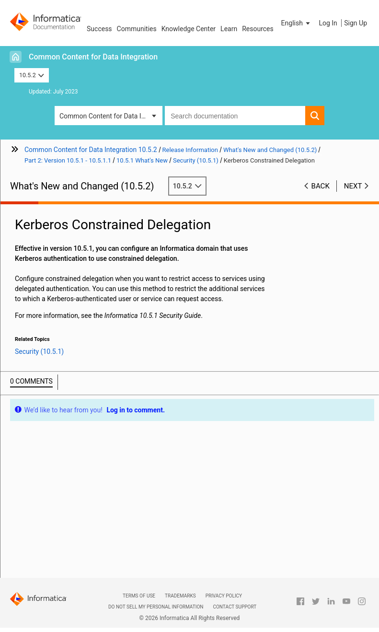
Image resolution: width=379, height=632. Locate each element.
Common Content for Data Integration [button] (110, 116)
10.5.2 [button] (31, 75)
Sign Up (355, 23)
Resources (258, 29)
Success (99, 29)
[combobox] (235, 115)
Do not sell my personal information (155, 606)
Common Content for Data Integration (93, 56)
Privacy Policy (224, 595)
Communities (137, 29)
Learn (228, 29)
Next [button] (353, 186)
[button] (296, 23)
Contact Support (234, 606)
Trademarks (180, 595)
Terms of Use (139, 595)
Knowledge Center (188, 29)
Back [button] (320, 186)
